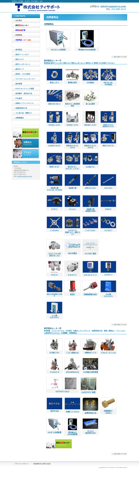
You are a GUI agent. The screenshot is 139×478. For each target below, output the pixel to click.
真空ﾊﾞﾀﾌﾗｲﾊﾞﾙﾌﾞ (108, 145)
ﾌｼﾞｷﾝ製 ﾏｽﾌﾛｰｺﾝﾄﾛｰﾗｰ (54, 316)
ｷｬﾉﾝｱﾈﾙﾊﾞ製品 (90, 253)
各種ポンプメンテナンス (81, 331)
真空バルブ (67, 63)
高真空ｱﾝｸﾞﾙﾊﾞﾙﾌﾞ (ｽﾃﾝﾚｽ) (72, 146)
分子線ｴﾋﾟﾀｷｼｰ (54, 352)
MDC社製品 (72, 253)
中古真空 (69, 331)
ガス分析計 (103, 63)
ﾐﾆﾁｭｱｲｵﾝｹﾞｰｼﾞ (108, 274)
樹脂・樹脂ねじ (109, 331)
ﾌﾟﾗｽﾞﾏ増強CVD (72, 353)
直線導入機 (72, 188)
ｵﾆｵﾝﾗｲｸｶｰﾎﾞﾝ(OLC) (62, 391)
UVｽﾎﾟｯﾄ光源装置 (54, 432)
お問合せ (26, 143)
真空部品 (47, 63)
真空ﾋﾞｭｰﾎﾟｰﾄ (54, 82)
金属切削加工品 (97, 331)
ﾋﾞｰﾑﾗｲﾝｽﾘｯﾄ (54, 230)
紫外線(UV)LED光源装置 (87, 49)
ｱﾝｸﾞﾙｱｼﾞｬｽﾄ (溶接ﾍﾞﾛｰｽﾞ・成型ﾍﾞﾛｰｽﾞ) (72, 232)
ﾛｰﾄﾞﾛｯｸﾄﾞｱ (108, 230)
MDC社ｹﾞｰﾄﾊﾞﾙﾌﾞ (90, 125)
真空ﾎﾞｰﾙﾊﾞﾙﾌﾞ (54, 167)
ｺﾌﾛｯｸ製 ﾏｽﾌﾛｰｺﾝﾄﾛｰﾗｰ (108, 295)
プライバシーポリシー (22, 464)
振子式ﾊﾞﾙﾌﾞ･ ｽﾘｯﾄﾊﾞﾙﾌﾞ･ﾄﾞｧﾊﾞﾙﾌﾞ (72, 167)
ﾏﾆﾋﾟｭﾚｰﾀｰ (72, 209)
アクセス (26, 153)
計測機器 (64, 333)
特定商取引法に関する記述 (41, 464)
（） (23, 40)
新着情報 (18, 35)
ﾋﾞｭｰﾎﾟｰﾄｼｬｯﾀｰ (90, 230)
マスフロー (111, 63)
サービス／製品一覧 (26, 133)
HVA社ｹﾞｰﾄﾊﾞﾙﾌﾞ (72, 125)
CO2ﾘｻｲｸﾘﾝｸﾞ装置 (89, 392)
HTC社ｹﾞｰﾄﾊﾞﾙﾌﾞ (54, 125)
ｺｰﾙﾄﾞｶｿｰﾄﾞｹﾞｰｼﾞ (90, 275)
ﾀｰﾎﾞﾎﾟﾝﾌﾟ (54, 275)
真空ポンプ (89, 63)
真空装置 (47, 331)
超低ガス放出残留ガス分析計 (54, 294)
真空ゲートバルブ (57, 63)
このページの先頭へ (119, 56)
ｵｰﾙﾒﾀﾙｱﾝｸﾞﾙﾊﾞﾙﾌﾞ (54, 145)
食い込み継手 (90, 104)
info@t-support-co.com (113, 6)
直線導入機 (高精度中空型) (90, 210)
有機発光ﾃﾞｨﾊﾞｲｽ (90, 352)
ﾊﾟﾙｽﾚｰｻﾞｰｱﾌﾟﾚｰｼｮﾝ (108, 353)
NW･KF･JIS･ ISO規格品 (108, 83)
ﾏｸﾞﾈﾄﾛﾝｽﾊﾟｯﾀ (54, 372)
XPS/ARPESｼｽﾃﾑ (72, 372)
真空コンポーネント (78, 63)
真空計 (96, 63)
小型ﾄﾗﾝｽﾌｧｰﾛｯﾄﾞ (90, 188)
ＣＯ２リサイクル (58, 331)
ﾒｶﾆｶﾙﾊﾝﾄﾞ (108, 209)
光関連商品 (73, 333)
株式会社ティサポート (37, 7)
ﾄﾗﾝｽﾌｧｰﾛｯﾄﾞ (108, 188)
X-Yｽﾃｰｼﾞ (54, 209)
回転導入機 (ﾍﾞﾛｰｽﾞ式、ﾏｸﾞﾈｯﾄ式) (54, 189)
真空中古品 (54, 411)
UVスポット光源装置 (58, 49)
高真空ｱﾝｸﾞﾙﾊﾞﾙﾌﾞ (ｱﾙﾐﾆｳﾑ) (90, 146)
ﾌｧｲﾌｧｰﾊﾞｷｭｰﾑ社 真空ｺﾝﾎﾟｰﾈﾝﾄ (54, 254)
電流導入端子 (72, 82)
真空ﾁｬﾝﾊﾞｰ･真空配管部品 (72, 105)
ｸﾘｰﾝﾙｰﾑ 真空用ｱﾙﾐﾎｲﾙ (90, 432)
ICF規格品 (90, 82)
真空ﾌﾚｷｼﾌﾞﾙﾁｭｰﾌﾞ (54, 104)
